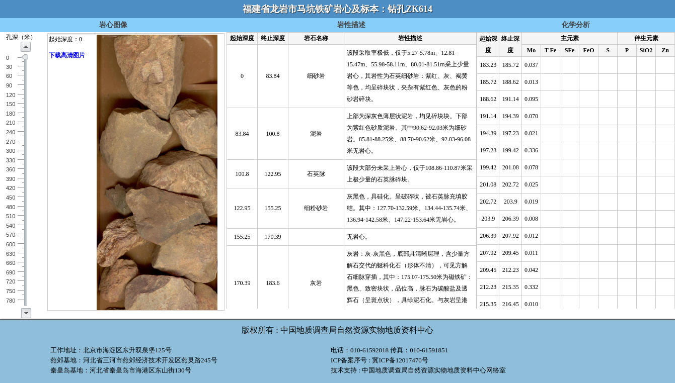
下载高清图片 (67, 55)
